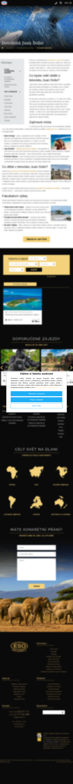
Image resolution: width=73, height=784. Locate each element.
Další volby (36, 406)
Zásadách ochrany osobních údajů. (47, 387)
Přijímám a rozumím (36, 394)
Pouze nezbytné (36, 400)
